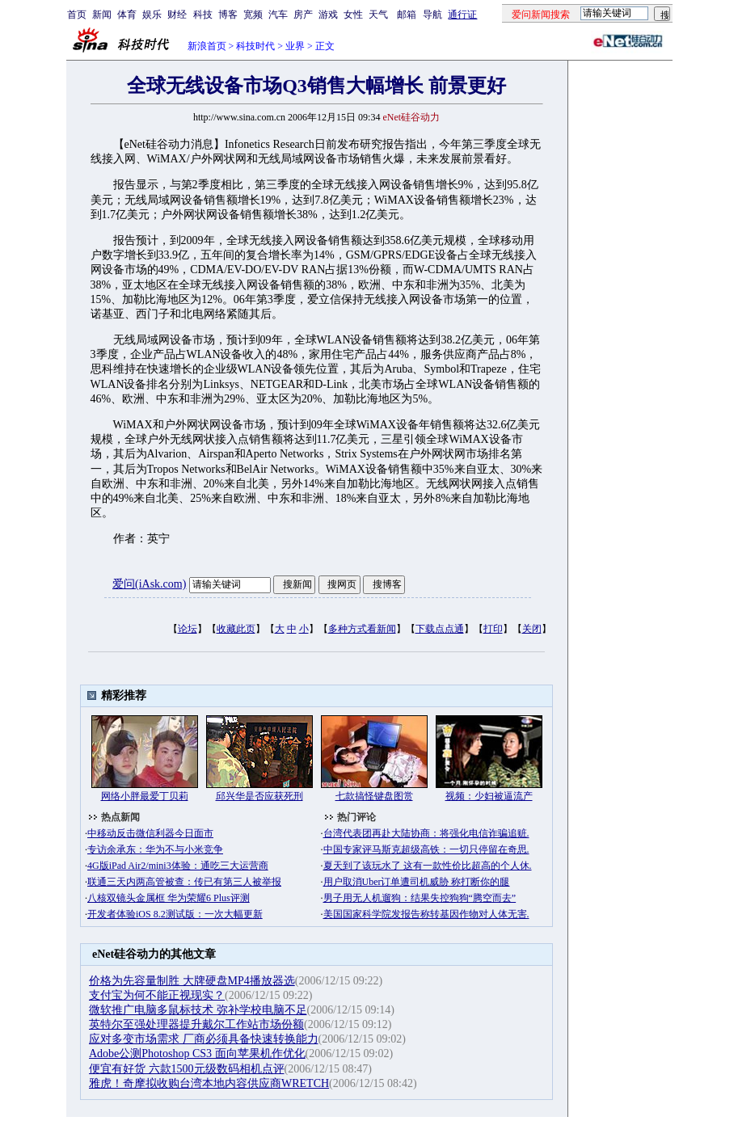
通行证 (462, 14)
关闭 (532, 628)
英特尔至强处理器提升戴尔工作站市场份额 (196, 1024)
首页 (76, 14)
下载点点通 (439, 628)
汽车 (278, 14)
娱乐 (152, 14)
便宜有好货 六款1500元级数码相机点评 (187, 1069)
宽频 (253, 14)
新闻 (102, 14)
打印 (493, 628)
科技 (203, 14)
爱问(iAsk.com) (149, 584)
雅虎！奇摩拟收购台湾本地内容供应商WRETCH (209, 1083)
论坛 (187, 628)
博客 (228, 14)
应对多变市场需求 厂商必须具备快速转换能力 (203, 1039)
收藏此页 (236, 628)
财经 (177, 14)
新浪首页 (207, 46)
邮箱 (406, 14)
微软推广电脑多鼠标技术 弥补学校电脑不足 (198, 1010)
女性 (353, 14)
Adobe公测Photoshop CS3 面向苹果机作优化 (197, 1053)
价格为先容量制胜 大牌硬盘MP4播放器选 (192, 981)
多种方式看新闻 (362, 628)
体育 (127, 14)
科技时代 (255, 46)
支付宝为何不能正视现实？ (157, 995)
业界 (295, 46)
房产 (303, 14)
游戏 (328, 14)
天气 (378, 14)
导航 (432, 14)
